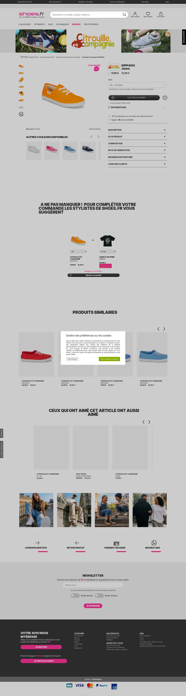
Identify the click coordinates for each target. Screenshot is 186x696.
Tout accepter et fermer (109, 359)
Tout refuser (72, 359)
